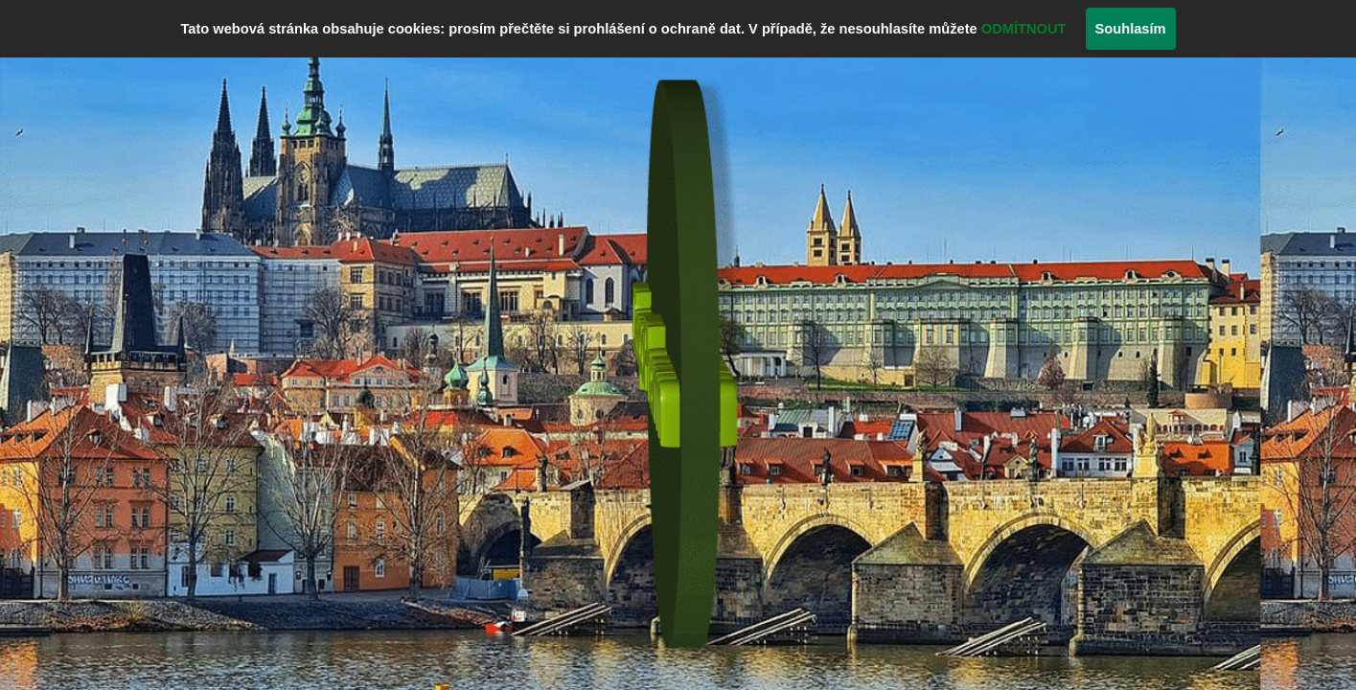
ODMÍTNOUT (1024, 28)
